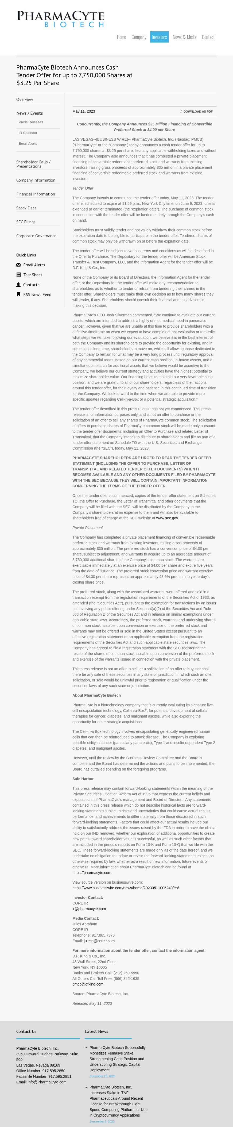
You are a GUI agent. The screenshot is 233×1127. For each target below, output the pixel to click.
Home (121, 36)
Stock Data (26, 208)
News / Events (29, 113)
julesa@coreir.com (99, 941)
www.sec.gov (167, 518)
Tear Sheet (32, 274)
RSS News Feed (37, 294)
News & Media (184, 36)
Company (139, 36)
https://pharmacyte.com (91, 873)
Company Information (35, 180)
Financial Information (35, 194)
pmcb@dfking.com (87, 984)
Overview (24, 99)
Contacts (31, 284)
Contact (208, 36)
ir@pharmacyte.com (89, 909)
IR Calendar (28, 133)
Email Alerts (28, 143)
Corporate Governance (36, 235)
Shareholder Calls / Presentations (33, 164)
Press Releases (31, 122)
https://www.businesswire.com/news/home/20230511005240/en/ (125, 888)
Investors (159, 36)
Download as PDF (196, 111)
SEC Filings (26, 222)
